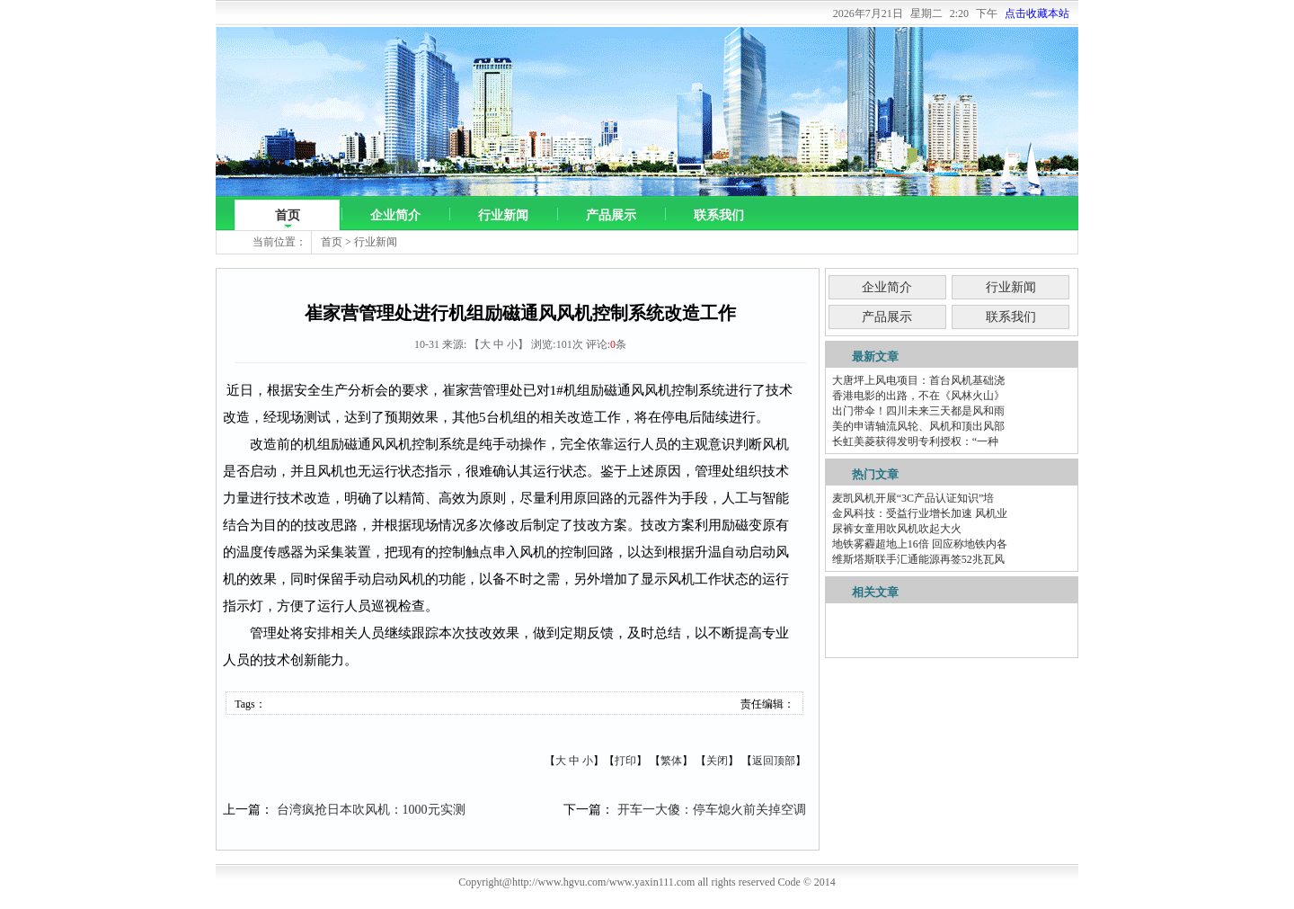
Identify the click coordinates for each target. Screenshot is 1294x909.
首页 (287, 215)
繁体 (671, 760)
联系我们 (719, 215)
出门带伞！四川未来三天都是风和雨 (918, 411)
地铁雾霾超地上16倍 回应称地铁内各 (919, 544)
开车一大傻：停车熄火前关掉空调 (711, 809)
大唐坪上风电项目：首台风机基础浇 (918, 380)
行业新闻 (503, 215)
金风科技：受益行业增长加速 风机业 (919, 513)
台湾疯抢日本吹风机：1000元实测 (371, 809)
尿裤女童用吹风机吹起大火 (897, 528)
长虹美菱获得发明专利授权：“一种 (915, 441)
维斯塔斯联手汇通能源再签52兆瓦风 (918, 559)
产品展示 (611, 215)
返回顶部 (773, 760)
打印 (625, 760)
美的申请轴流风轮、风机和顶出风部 (918, 426)
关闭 (717, 760)
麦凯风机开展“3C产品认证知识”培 (913, 498)
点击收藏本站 (1037, 13)
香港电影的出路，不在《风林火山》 (918, 395)
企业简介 (395, 215)
